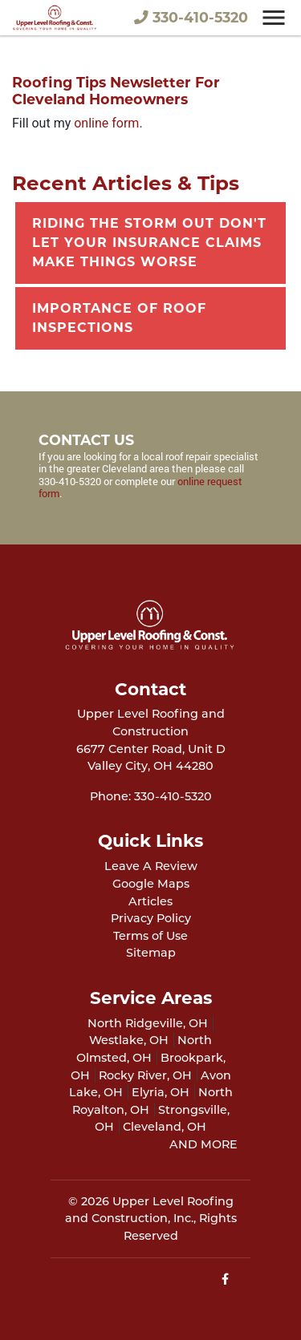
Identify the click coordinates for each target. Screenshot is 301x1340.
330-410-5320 (191, 17)
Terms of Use (150, 936)
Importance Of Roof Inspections (119, 318)
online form (106, 123)
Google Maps (150, 883)
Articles (150, 901)
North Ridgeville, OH (147, 1023)
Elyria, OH (160, 1092)
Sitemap (151, 952)
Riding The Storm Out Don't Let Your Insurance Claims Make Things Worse (149, 242)
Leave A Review (150, 866)
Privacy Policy (151, 918)
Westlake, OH (129, 1040)
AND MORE (203, 1144)
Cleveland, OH (164, 1126)
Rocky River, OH (145, 1075)
